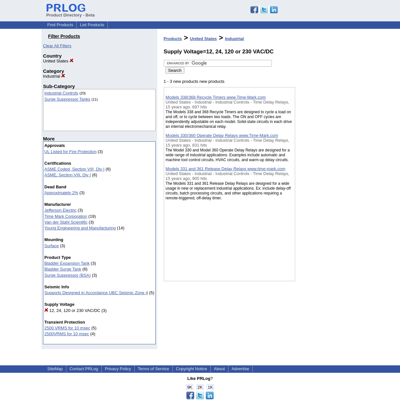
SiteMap (55, 368)
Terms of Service (153, 368)
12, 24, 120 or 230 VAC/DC (72, 310)
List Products (92, 24)
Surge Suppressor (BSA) (67, 275)
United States (58, 61)
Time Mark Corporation (65, 216)
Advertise (240, 368)
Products (173, 38)
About (219, 368)
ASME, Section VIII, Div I (67, 174)
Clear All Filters (57, 45)
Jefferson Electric (60, 210)
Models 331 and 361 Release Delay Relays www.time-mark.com (225, 168)
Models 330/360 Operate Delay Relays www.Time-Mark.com (222, 135)
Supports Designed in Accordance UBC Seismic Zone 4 (96, 292)
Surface (51, 245)
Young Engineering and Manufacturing (80, 228)
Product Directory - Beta (70, 12)
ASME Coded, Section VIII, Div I (74, 169)
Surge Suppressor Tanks (67, 99)
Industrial (54, 76)
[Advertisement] (327, 168)
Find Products (60, 24)
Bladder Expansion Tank (67, 263)
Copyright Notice (191, 368)
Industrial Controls (61, 93)
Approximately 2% (61, 192)
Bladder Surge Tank (62, 269)
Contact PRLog (84, 368)
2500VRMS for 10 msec (66, 333)
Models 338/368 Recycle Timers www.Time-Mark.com (216, 97)
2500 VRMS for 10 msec (67, 328)
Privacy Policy (118, 368)
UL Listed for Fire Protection (70, 151)
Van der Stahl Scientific (65, 222)
